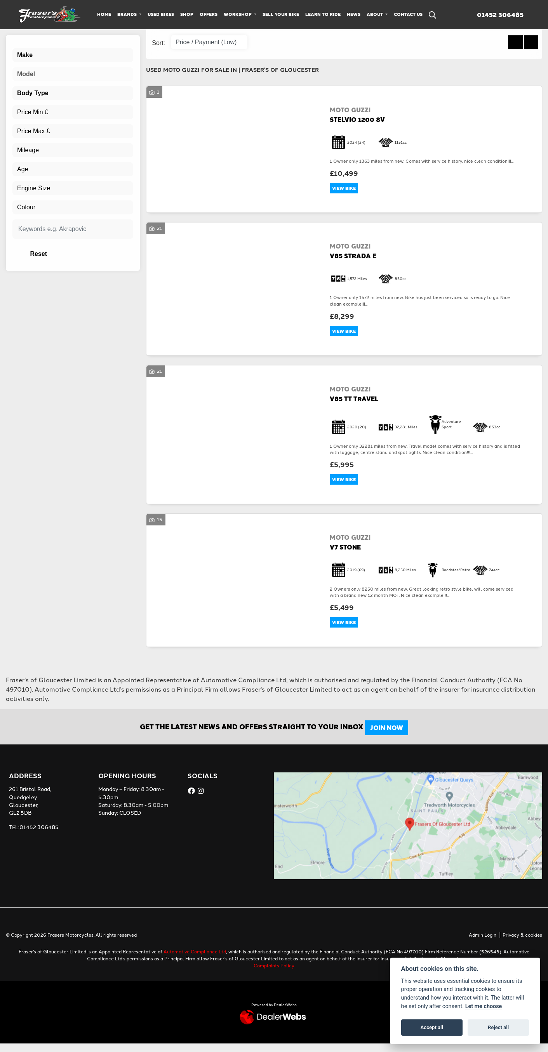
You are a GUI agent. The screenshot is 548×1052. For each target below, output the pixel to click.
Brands (127, 14)
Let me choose (483, 1006)
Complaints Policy (274, 973)
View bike (346, 189)
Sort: (158, 43)
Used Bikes (161, 14)
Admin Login (482, 942)
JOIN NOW (391, 736)
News (353, 14)
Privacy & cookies (522, 942)
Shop (186, 14)
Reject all (498, 1027)
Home (104, 14)
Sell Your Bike (281, 14)
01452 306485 (500, 14)
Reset (94, 253)
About (375, 14)
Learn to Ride (323, 14)
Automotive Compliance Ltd (195, 959)
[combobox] (72, 55)
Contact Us (408, 14)
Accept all (432, 1027)
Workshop (238, 14)
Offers (208, 14)
